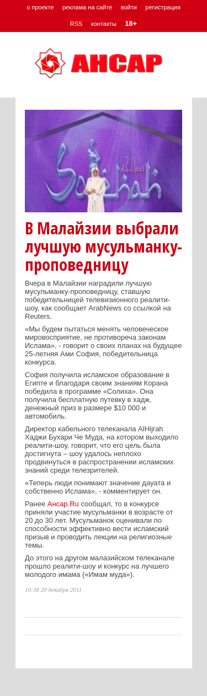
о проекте (40, 7)
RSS (76, 23)
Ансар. (58, 504)
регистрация (163, 7)
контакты (103, 23)
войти (129, 7)
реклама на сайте (87, 7)
